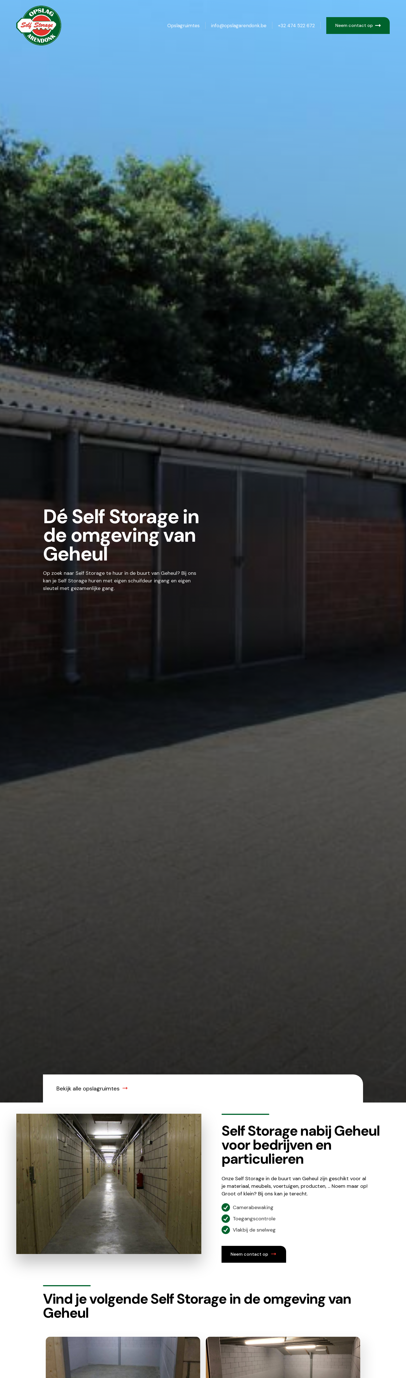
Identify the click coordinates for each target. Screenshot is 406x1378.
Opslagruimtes (183, 25)
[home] (44, 25)
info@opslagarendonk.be (238, 25)
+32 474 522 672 (296, 25)
